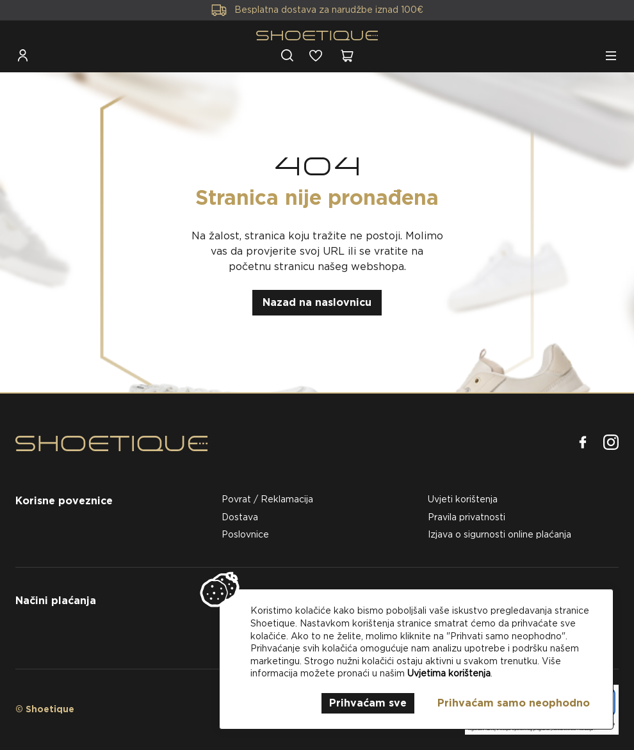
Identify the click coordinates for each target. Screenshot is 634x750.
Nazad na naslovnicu (317, 302)
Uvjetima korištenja (449, 673)
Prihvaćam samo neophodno (513, 703)
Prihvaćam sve (368, 703)
